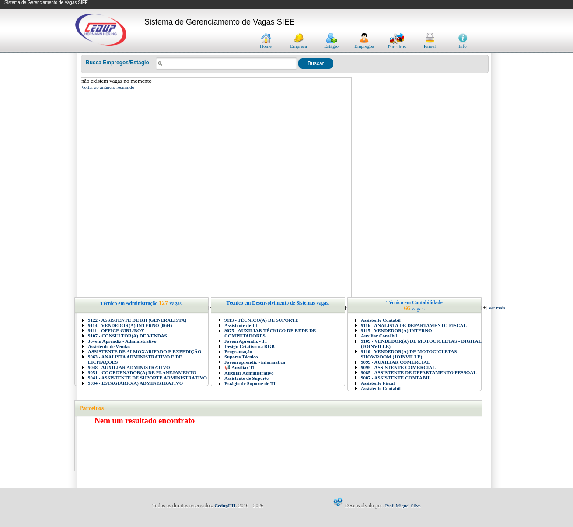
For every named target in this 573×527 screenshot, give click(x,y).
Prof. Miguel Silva (403, 505)
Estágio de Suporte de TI (250, 383)
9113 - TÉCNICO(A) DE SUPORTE (261, 320)
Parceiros (397, 44)
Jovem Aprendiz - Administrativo (122, 341)
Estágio (331, 44)
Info (463, 44)
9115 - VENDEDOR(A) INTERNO (396, 330)
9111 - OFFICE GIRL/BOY (116, 330)
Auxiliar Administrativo (249, 373)
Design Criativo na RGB (249, 346)
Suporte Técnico (241, 356)
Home (266, 44)
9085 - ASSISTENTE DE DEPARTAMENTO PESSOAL (419, 372)
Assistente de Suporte (246, 378)
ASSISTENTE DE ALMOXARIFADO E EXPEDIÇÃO (145, 351)
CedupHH (224, 505)
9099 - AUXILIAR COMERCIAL (395, 362)
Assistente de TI (240, 325)
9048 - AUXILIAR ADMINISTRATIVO (129, 367)
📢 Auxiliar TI (239, 367)
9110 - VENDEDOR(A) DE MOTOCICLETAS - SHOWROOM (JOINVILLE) (410, 354)
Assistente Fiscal (378, 383)
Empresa (298, 44)
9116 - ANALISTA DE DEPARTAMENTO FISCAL (414, 325)
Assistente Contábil (381, 320)
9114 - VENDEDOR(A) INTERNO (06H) (130, 325)
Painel (430, 44)
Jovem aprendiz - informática (254, 362)
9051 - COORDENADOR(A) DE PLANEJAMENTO (142, 372)
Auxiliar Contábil (379, 335)
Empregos (364, 44)
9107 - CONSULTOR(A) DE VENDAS (127, 335)
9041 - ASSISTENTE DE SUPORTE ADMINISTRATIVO (147, 377)
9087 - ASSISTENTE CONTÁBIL (396, 377)
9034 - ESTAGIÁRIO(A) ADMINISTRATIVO (135, 383)
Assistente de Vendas (109, 346)
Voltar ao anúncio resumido (107, 87)
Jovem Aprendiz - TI (245, 341)
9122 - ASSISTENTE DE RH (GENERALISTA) (137, 320)
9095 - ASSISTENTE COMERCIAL (398, 367)
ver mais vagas (502, 307)
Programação (238, 351)
